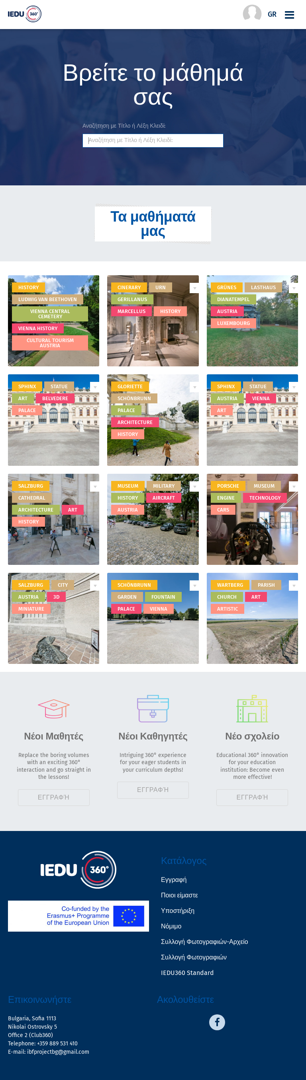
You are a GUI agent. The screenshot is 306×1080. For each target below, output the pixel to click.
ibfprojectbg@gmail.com (58, 1052)
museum (128, 486)
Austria (227, 311)
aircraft (164, 498)
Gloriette (130, 386)
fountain (163, 597)
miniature (31, 609)
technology (264, 498)
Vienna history (37, 328)
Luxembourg (233, 323)
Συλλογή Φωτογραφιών (194, 957)
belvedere (55, 398)
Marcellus (131, 311)
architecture (135, 422)
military (164, 486)
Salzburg (30, 486)
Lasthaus (263, 287)
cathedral (31, 498)
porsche (228, 486)
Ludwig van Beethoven (47, 299)
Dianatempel (233, 299)
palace (27, 410)
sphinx (27, 386)
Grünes (226, 287)
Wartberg (230, 585)
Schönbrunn (134, 398)
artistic (227, 609)
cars (223, 510)
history (170, 311)
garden (127, 597)
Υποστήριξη (177, 911)
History (28, 287)
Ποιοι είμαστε (179, 895)
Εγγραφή (54, 797)
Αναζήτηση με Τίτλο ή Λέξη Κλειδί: (123, 126)
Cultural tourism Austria (50, 342)
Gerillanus (132, 299)
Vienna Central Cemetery (50, 313)
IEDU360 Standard (187, 973)
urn (160, 287)
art (22, 398)
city (63, 585)
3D (56, 597)
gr (272, 14)
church (227, 597)
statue (59, 386)
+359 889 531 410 (57, 1043)
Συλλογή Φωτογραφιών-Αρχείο (204, 942)
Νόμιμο (171, 926)
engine (226, 498)
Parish (266, 585)
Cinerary (129, 287)
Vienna (261, 398)
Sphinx (226, 386)
